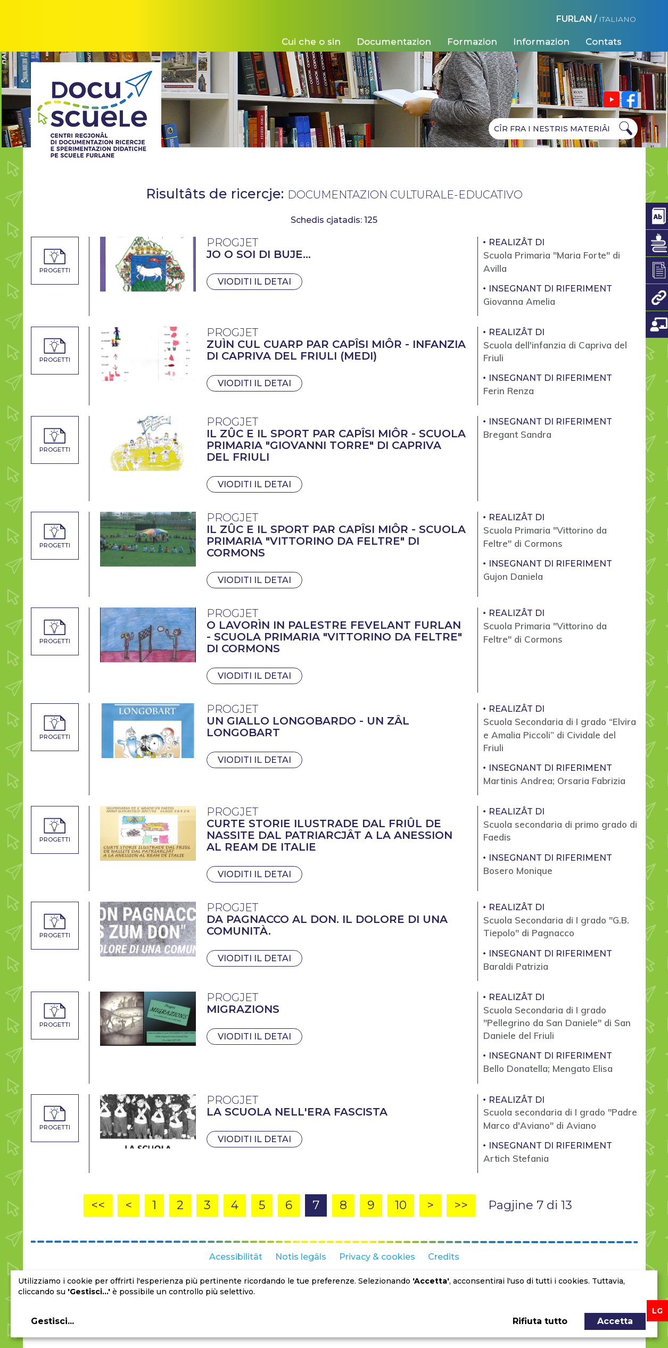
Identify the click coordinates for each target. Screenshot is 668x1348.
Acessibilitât (235, 1257)
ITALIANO (617, 19)
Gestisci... (52, 1321)
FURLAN (574, 19)
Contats (603, 41)
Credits (443, 1257)
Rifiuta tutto (540, 1321)
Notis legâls (300, 1257)
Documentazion (394, 41)
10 (401, 1205)
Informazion (541, 41)
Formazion (472, 41)
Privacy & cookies (377, 1257)
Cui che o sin (311, 41)
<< (98, 1205)
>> (461, 1205)
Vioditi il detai (254, 282)
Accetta (615, 1321)
